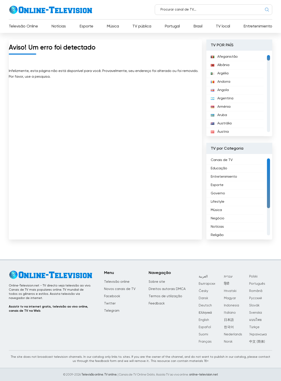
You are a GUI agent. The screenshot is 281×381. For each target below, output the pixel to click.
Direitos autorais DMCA (167, 289)
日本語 (229, 320)
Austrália (221, 123)
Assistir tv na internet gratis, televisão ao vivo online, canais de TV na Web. (48, 308)
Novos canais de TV (119, 289)
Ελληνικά (205, 312)
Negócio (217, 218)
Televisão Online (23, 26)
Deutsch (205, 305)
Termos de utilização (165, 296)
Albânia (220, 65)
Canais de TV (222, 160)
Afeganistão (224, 57)
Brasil (197, 26)
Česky (203, 291)
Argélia (220, 73)
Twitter (110, 303)
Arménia (221, 107)
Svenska (255, 312)
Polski (253, 276)
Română (255, 291)
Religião (217, 235)
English (204, 320)
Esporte (86, 26)
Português (257, 283)
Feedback (157, 303)
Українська (258, 334)
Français (205, 341)
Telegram (111, 310)
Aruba (219, 115)
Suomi (203, 334)
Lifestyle (217, 202)
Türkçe (254, 327)
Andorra (220, 82)
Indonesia (231, 305)
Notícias (58, 26)
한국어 (229, 327)
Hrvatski (230, 291)
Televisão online (117, 281)
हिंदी (226, 283)
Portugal (172, 26)
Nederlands (233, 334)
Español (205, 327)
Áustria (220, 132)
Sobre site (157, 281)
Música (113, 26)
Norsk (228, 341)
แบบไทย (255, 320)
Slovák (254, 305)
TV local (223, 26)
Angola (220, 90)
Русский (255, 298)
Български (207, 283)
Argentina (222, 98)
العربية (203, 276)
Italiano (230, 312)
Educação (219, 168)
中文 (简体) (257, 341)
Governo (218, 193)
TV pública (141, 26)
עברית (228, 276)
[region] (239, 93)
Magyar (230, 298)
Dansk (203, 298)
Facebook (112, 296)
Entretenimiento (257, 26)
